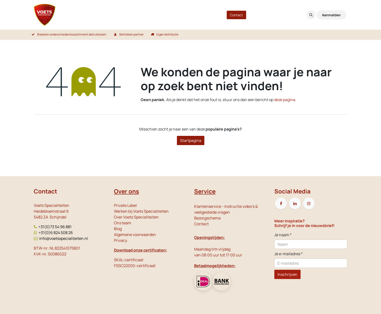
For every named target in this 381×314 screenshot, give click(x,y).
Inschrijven (287, 274)
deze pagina (284, 99)
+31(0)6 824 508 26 (56, 232)
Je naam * (283, 234)
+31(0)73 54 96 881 (54, 226)
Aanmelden (331, 15)
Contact (236, 15)
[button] (311, 14)
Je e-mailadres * (288, 253)
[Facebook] (281, 203)
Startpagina (190, 140)
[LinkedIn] (295, 203)
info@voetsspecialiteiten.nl (63, 238)
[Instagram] (309, 203)
